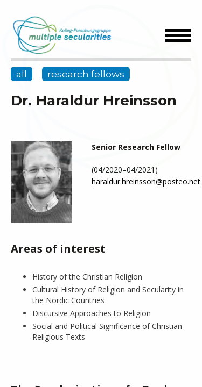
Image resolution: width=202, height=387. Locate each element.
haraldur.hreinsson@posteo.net (146, 181)
